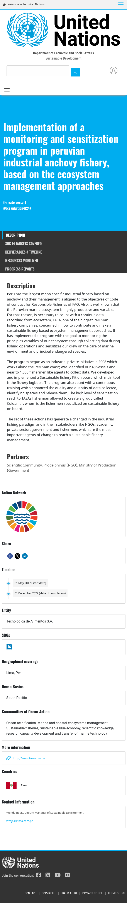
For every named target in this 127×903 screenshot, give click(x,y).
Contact (31, 893)
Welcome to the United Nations (23, 4)
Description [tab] (15, 235)
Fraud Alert (69, 893)
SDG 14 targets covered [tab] (23, 243)
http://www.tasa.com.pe (29, 758)
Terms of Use (116, 893)
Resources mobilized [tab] (21, 260)
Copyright (49, 893)
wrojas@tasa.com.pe (19, 821)
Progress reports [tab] (19, 269)
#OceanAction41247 (17, 208)
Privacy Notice (92, 893)
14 (9, 646)
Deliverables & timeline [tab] (23, 252)
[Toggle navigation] (121, 4)
